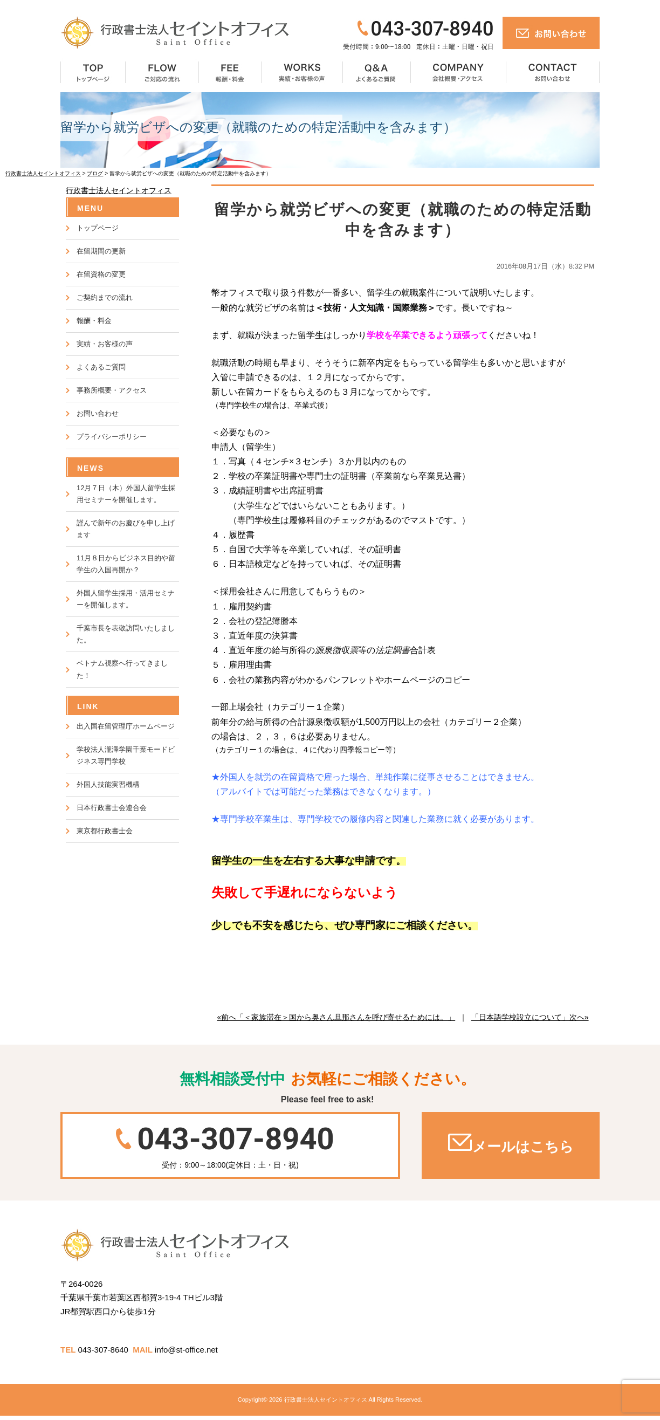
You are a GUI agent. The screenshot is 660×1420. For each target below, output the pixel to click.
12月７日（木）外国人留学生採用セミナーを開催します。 (126, 494)
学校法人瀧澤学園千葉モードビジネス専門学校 (126, 755)
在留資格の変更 (101, 274)
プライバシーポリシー (112, 437)
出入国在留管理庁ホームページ (126, 726)
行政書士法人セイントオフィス (118, 190)
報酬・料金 (230, 73)
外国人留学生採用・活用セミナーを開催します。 (126, 599)
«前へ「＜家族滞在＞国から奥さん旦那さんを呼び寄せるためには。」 (336, 1017)
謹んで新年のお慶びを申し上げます (126, 529)
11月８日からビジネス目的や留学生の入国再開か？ (126, 564)
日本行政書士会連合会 (112, 808)
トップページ (93, 73)
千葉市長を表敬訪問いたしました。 (126, 634)
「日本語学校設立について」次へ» (530, 1017)
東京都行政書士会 (105, 831)
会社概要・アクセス (458, 73)
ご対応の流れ (162, 73)
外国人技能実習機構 (108, 784)
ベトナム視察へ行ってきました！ (122, 669)
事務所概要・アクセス (112, 390)
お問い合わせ (553, 73)
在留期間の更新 (101, 251)
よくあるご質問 (377, 73)
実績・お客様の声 (302, 73)
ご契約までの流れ (105, 297)
